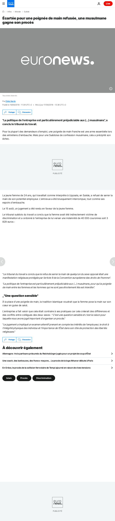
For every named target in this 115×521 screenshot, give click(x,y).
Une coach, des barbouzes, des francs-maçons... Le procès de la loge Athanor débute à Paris (47, 360)
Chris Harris (11, 101)
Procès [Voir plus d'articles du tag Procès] (24, 378)
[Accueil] (3, 11)
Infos (9, 12)
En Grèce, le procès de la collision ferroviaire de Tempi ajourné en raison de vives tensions (46, 367)
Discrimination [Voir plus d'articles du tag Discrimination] (43, 378)
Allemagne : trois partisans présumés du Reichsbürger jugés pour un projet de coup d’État (46, 353)
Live (108, 3)
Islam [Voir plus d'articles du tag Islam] (9, 378)
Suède (26, 12)
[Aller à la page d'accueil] (10, 3)
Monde (18, 12)
